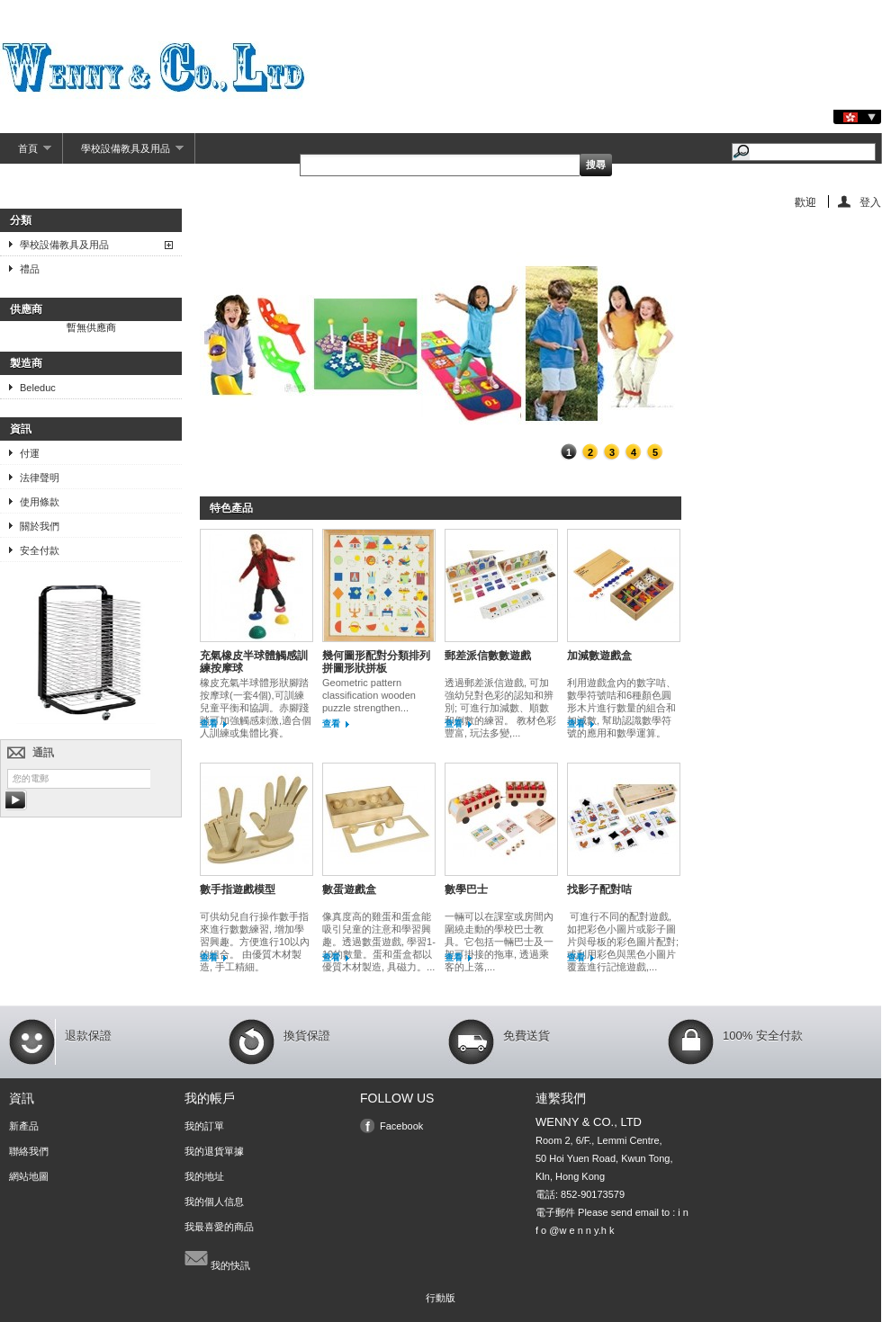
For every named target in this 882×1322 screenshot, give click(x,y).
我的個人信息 (214, 1201)
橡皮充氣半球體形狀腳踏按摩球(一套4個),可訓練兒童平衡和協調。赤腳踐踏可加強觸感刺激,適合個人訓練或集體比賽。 (255, 707)
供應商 (26, 309)
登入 (870, 202)
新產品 (24, 1126)
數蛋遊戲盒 (349, 889)
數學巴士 (466, 889)
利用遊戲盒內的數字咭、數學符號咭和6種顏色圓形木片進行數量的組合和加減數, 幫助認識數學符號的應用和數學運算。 (621, 707)
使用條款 (39, 501)
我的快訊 (217, 1258)
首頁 (25, 153)
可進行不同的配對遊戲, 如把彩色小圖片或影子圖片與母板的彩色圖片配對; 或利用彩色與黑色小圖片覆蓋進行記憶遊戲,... (623, 941)
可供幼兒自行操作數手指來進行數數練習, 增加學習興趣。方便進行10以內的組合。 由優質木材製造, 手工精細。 (255, 941)
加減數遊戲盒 (599, 655)
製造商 (26, 363)
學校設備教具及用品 (123, 153)
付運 (30, 453)
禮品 (30, 269)
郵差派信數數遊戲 (488, 655)
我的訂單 (204, 1126)
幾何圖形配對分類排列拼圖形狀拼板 (376, 661)
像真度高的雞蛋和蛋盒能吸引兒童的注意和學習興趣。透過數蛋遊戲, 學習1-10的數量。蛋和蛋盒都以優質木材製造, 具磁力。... (379, 941)
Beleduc (38, 387)
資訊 (21, 429)
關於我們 (39, 526)
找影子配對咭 (599, 889)
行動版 (440, 1297)
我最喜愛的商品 (219, 1226)
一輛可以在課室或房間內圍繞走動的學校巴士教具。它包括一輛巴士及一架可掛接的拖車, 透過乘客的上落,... (499, 941)
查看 (209, 723)
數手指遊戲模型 (237, 889)
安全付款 (39, 550)
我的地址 (204, 1176)
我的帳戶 (209, 1098)
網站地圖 (29, 1176)
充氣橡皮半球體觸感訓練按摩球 (254, 661)
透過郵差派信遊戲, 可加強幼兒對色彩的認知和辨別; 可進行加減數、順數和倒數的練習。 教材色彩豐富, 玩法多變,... (500, 707)
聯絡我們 (29, 1151)
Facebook (401, 1126)
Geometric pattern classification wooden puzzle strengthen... (369, 695)
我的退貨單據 (214, 1151)
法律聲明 (39, 477)
